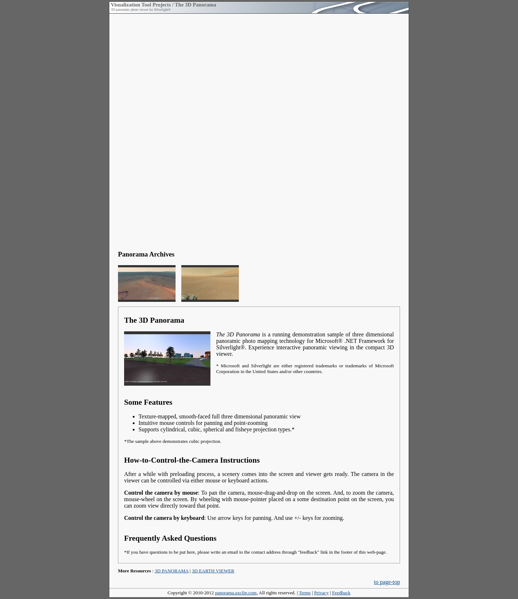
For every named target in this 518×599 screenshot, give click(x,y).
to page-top (387, 582)
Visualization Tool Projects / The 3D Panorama (163, 5)
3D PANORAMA (171, 570)
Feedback (341, 592)
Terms (305, 592)
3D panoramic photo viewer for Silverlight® (141, 10)
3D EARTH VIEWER (213, 570)
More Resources (134, 570)
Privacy (321, 592)
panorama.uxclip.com (235, 592)
